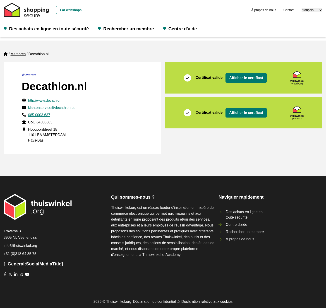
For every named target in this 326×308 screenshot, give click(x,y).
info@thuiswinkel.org (20, 246)
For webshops (71, 10)
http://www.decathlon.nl (46, 100)
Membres (18, 54)
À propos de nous (263, 10)
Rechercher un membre (128, 28)
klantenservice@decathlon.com (53, 108)
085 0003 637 (39, 115)
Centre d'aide (182, 28)
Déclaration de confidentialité (156, 301)
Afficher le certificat (246, 78)
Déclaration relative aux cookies (207, 301)
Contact (288, 10)
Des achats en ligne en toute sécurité (49, 28)
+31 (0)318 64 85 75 (20, 254)
